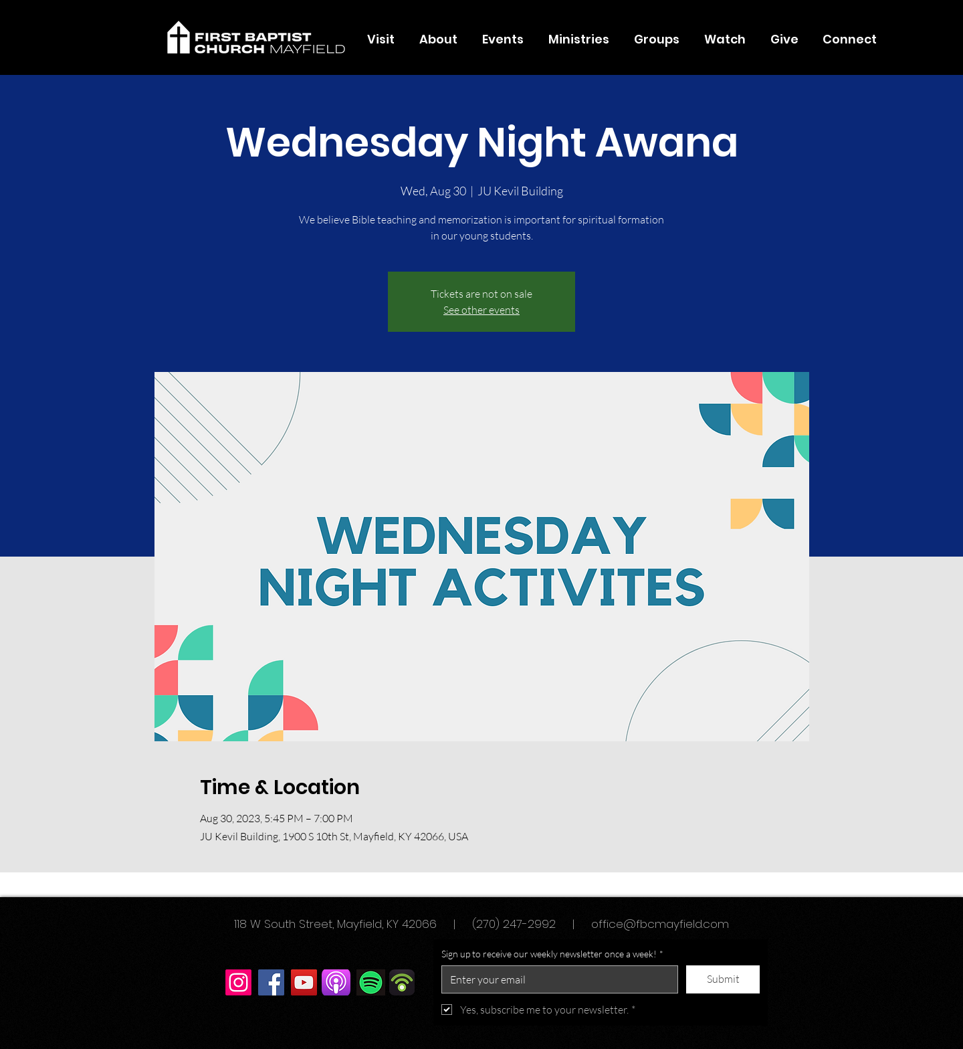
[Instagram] (238, 982)
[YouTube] (304, 982)
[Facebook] (271, 982)
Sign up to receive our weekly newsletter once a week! (552, 954)
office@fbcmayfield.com (660, 924)
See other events (481, 309)
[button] (438, 39)
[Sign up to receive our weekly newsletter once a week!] (555, 979)
